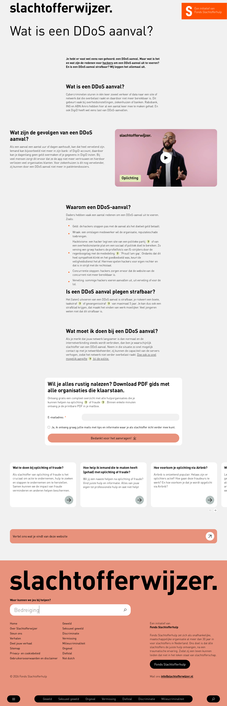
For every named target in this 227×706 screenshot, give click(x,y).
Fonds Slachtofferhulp (170, 664)
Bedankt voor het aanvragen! (113, 438)
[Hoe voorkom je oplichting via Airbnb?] (210, 500)
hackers (108, 63)
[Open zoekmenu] (213, 698)
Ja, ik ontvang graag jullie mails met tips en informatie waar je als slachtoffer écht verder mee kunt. (113, 427)
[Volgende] (215, 510)
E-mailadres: (57, 417)
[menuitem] (47, 698)
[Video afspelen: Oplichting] (166, 158)
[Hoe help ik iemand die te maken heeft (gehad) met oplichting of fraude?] (139, 500)
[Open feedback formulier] (210, 536)
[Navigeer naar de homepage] (61, 9)
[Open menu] (13, 698)
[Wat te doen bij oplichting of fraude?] (69, 500)
